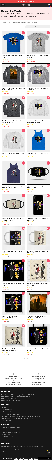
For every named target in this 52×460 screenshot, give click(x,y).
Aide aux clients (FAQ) (7, 436)
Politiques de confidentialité (8, 412)
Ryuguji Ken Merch (31, 22)
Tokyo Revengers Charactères (16, 22)
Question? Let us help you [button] (44, 458)
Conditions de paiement (8, 430)
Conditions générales (7, 409)
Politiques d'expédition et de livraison (11, 427)
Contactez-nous (6, 434)
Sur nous (4, 407)
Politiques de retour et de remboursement (12, 432)
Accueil (4, 22)
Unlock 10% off (49, 453)
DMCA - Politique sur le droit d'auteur (11, 414)
